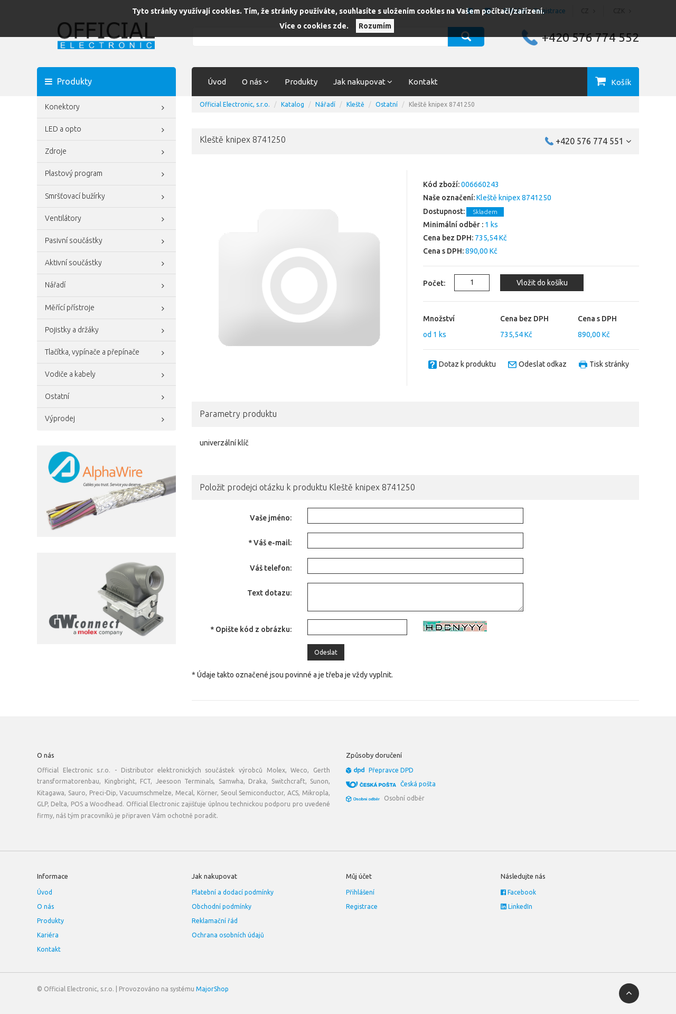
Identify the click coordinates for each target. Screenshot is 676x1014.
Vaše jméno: (271, 518)
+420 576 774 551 (593, 141)
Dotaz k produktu (467, 364)
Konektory (106, 107)
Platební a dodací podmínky (233, 892)
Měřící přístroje (106, 308)
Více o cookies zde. (314, 26)
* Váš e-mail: (270, 542)
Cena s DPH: (443, 251)
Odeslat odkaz (543, 364)
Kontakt (423, 81)
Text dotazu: (269, 593)
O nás (45, 906)
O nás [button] (255, 81)
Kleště (355, 104)
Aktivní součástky (106, 263)
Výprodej (106, 419)
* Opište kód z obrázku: (251, 629)
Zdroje (106, 152)
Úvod (217, 81)
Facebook (518, 892)
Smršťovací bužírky (106, 197)
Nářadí (106, 285)
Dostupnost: (444, 211)
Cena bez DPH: (448, 238)
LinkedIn (516, 906)
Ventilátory (106, 219)
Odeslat (325, 652)
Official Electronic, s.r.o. (235, 104)
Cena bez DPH (524, 318)
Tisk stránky (609, 364)
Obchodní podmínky (221, 906)
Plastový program (106, 174)
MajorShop (212, 988)
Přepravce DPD (391, 770)
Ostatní (106, 397)
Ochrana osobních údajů (228, 935)
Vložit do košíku (542, 282)
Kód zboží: (441, 184)
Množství (439, 318)
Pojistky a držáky (106, 330)
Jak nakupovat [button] (362, 81)
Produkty (301, 81)
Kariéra (48, 935)
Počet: (428, 283)
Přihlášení (360, 892)
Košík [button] (621, 82)
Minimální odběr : (453, 224)
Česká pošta (418, 783)
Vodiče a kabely (106, 375)
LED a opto (106, 130)
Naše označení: (449, 197)
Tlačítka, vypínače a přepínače (106, 353)
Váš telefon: (271, 568)
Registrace (362, 906)
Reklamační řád (215, 920)
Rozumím (375, 26)
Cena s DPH (597, 318)
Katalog (292, 104)
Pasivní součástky (106, 241)
